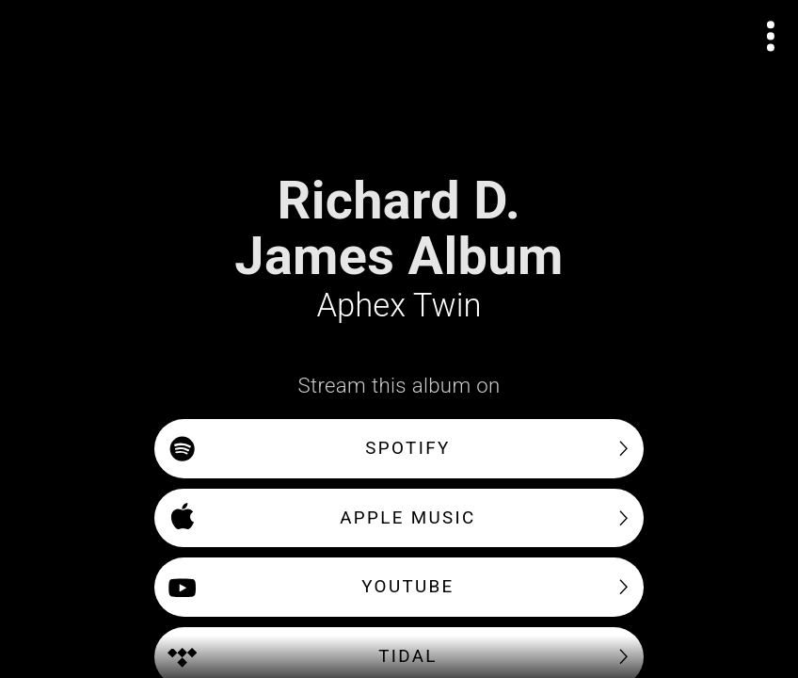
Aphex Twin (399, 305)
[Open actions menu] (771, 36)
